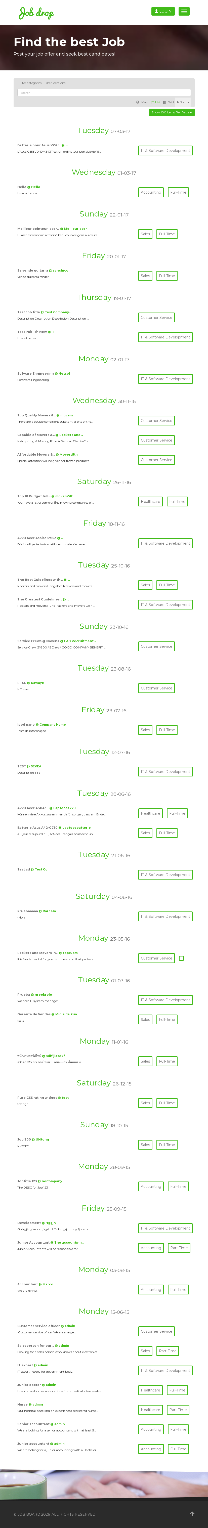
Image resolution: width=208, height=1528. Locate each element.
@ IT (51, 332)
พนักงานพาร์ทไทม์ (29, 1056)
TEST (22, 766)
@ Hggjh (48, 1223)
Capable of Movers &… (36, 435)
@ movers (64, 415)
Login (163, 11)
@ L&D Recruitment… (78, 641)
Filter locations (55, 83)
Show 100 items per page (172, 112)
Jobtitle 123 (27, 1181)
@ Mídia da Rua (64, 1014)
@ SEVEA (34, 766)
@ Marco (45, 1284)
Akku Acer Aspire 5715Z (37, 538)
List (155, 102)
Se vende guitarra (33, 270)
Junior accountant (33, 1444)
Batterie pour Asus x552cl (39, 145)
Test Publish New (32, 332)
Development (29, 1223)
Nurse (22, 1404)
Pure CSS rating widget (37, 1098)
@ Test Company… (56, 312)
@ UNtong (40, 1139)
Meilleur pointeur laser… (38, 229)
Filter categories (30, 83)
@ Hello (33, 187)
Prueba (24, 994)
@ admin (68, 1326)
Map (142, 102)
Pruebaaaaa (28, 911)
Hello (22, 187)
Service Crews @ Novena (38, 641)
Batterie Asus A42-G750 (37, 828)
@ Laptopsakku (62, 808)
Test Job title (29, 312)
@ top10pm (68, 953)
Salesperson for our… (36, 1345)
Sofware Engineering (36, 373)
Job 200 (24, 1139)
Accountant (27, 1284)
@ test (63, 1098)
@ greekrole (41, 994)
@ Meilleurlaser (73, 229)
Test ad (24, 869)
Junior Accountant (33, 1242)
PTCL (22, 683)
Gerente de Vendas (34, 1014)
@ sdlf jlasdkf (53, 1056)
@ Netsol (62, 373)
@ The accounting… (67, 1242)
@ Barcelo (47, 911)
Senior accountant (33, 1424)
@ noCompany (50, 1181)
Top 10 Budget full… (34, 496)
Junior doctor (29, 1385)
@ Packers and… (69, 435)
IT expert (25, 1365)
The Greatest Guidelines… (40, 599)
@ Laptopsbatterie (74, 828)
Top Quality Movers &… (36, 415)
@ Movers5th (67, 454)
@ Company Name (50, 724)
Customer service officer (39, 1326)
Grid (168, 102)
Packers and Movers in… (38, 953)
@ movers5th (62, 496)
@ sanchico (58, 270)
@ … (64, 145)
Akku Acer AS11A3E (33, 808)
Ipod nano (26, 724)
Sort (183, 102)
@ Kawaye (35, 683)
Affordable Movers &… (36, 454)
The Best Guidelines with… (40, 580)
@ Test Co (39, 869)
